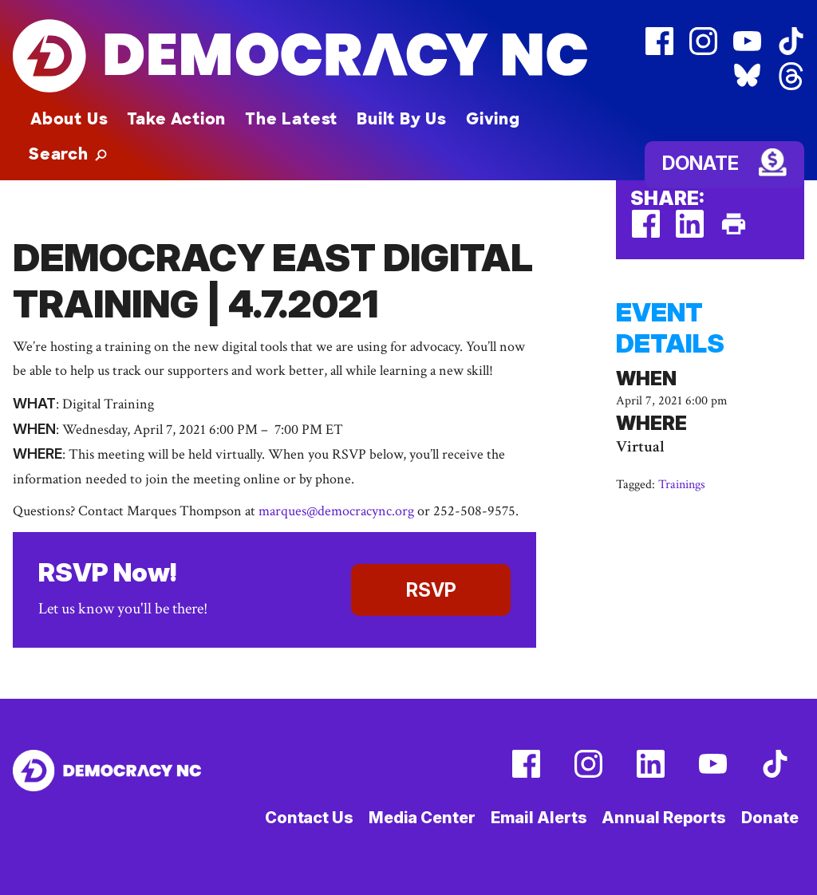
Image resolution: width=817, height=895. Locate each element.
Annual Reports (664, 817)
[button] (68, 154)
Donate (700, 163)
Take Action (176, 118)
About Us (69, 118)
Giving (493, 118)
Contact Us (309, 817)
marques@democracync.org (336, 511)
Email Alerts (539, 817)
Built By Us (402, 118)
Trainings (681, 484)
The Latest (291, 118)
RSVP (431, 589)
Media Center (422, 817)
